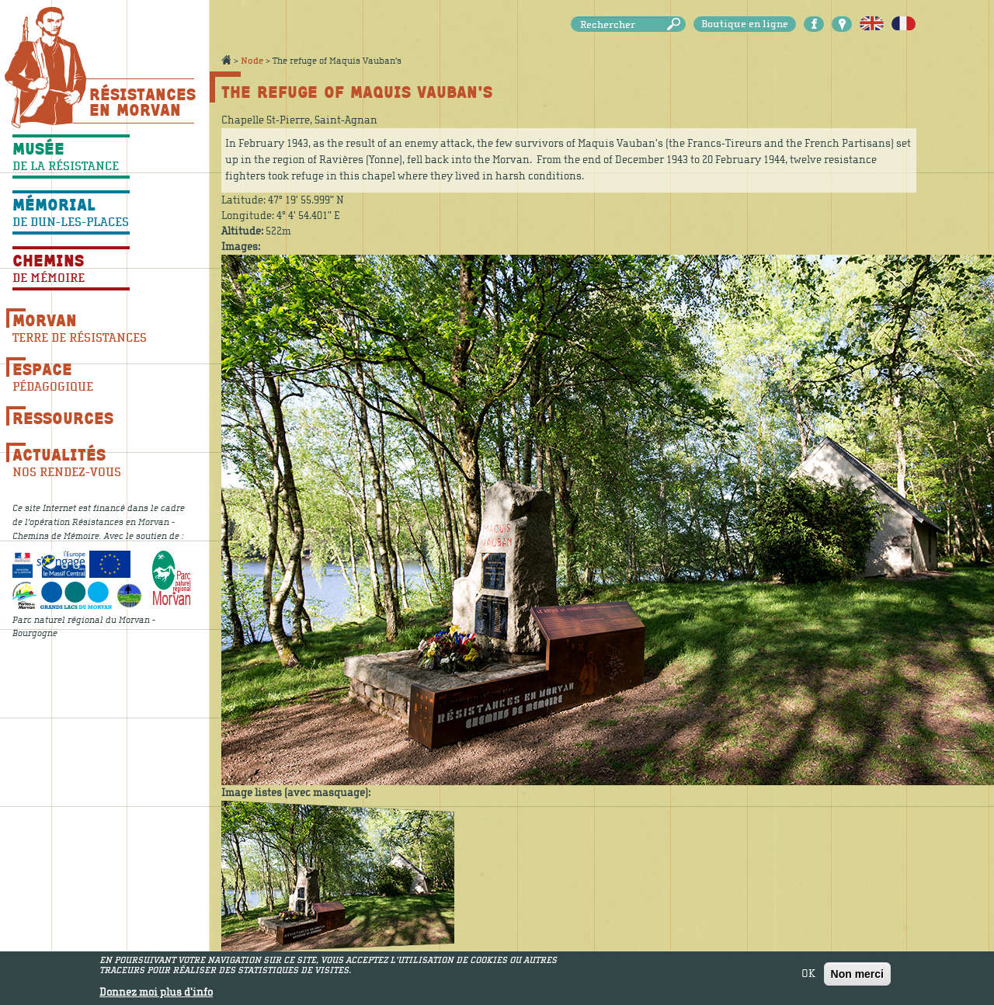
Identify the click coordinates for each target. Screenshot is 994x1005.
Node (252, 60)
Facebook (814, 24)
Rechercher (676, 24)
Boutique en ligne (744, 24)
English (872, 24)
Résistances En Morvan (141, 101)
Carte (842, 24)
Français (903, 24)
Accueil (226, 59)
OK (808, 977)
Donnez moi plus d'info (156, 995)
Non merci (857, 977)
